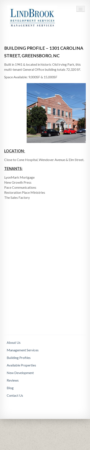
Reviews (13, 380)
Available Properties (21, 365)
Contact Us (15, 395)
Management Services (23, 350)
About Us (14, 342)
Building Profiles (19, 358)
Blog (10, 388)
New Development (20, 373)
